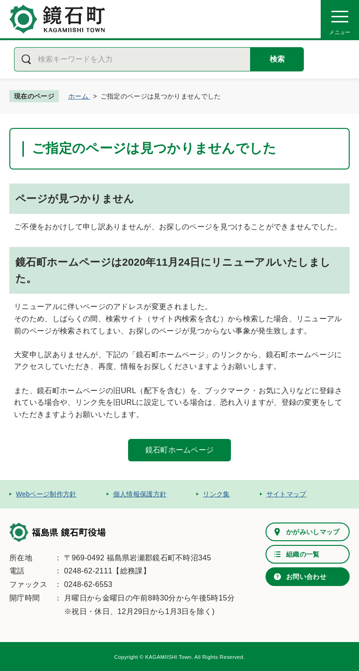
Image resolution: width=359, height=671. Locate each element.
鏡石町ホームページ (179, 450)
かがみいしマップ (313, 532)
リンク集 (216, 494)
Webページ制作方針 (46, 494)
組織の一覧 (303, 554)
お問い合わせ (306, 576)
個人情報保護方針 (140, 494)
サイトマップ (286, 494)
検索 (277, 59)
